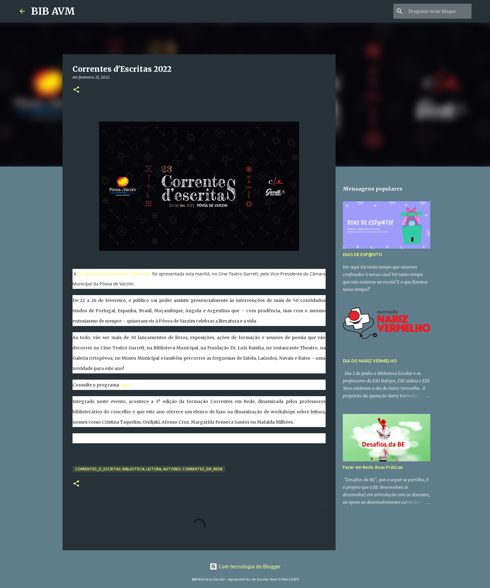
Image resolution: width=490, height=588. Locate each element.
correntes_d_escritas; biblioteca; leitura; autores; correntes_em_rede (149, 469)
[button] (76, 90)
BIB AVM (53, 11)
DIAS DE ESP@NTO (362, 254)
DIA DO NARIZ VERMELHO (370, 360)
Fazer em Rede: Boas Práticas (373, 467)
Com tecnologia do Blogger (245, 566)
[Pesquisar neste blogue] (439, 11)
